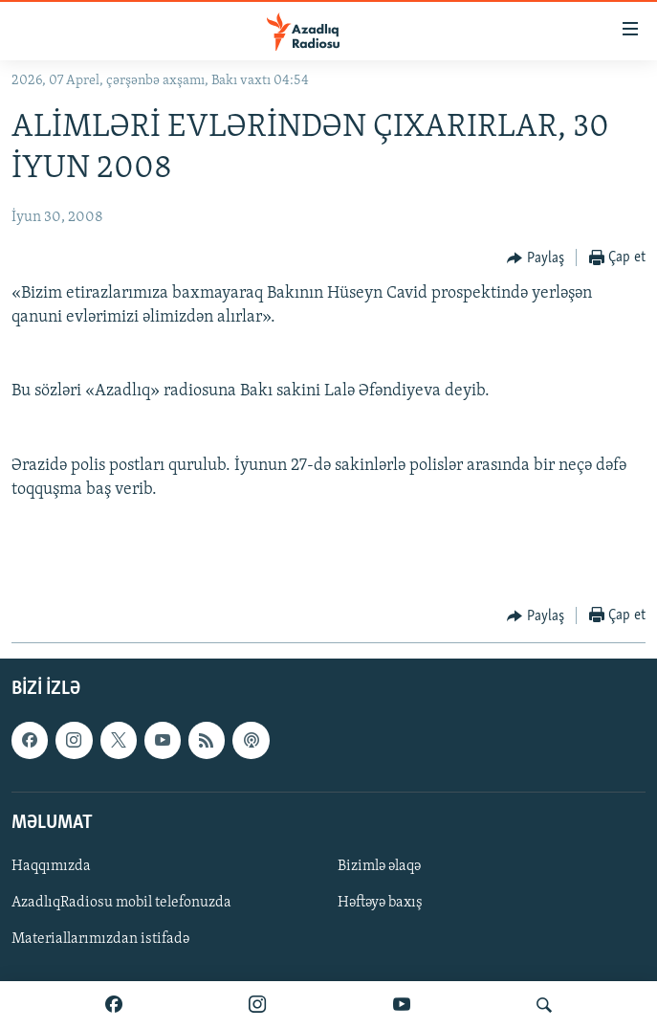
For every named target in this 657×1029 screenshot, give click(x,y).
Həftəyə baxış (380, 902)
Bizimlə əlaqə (379, 866)
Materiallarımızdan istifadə (100, 940)
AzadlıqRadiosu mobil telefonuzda (121, 902)
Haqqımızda (51, 866)
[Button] (535, 258)
